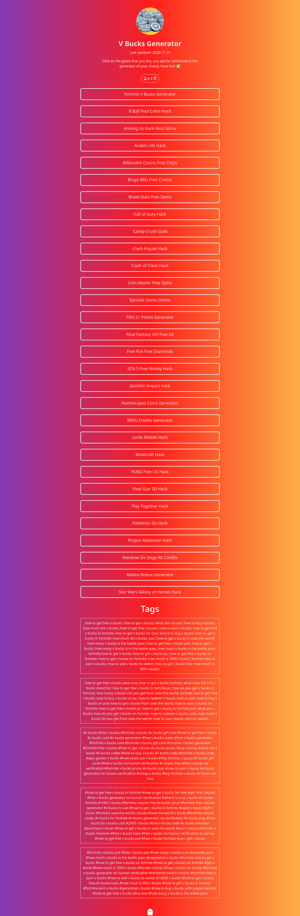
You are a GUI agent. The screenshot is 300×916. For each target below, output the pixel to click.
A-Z (150, 78)
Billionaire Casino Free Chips (150, 163)
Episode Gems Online (149, 300)
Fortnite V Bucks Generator (150, 94)
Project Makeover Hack (150, 540)
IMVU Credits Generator (150, 420)
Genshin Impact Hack (149, 386)
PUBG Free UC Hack (150, 471)
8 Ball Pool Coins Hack (150, 111)
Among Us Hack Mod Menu (150, 128)
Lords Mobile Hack (150, 437)
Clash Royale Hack (150, 248)
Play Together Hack (150, 506)
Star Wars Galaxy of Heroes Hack (150, 592)
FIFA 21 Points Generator (150, 317)
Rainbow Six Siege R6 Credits (149, 557)
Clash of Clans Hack (150, 265)
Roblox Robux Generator (150, 575)
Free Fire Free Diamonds (150, 351)
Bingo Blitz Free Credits (150, 180)
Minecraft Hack (150, 454)
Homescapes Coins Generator (150, 403)
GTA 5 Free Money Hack (150, 368)
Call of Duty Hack (150, 214)
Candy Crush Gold (150, 231)
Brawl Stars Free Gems (149, 197)
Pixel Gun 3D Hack (149, 489)
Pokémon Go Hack (150, 523)
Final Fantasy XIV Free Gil (150, 334)
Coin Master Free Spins (150, 283)
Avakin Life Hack (150, 145)
